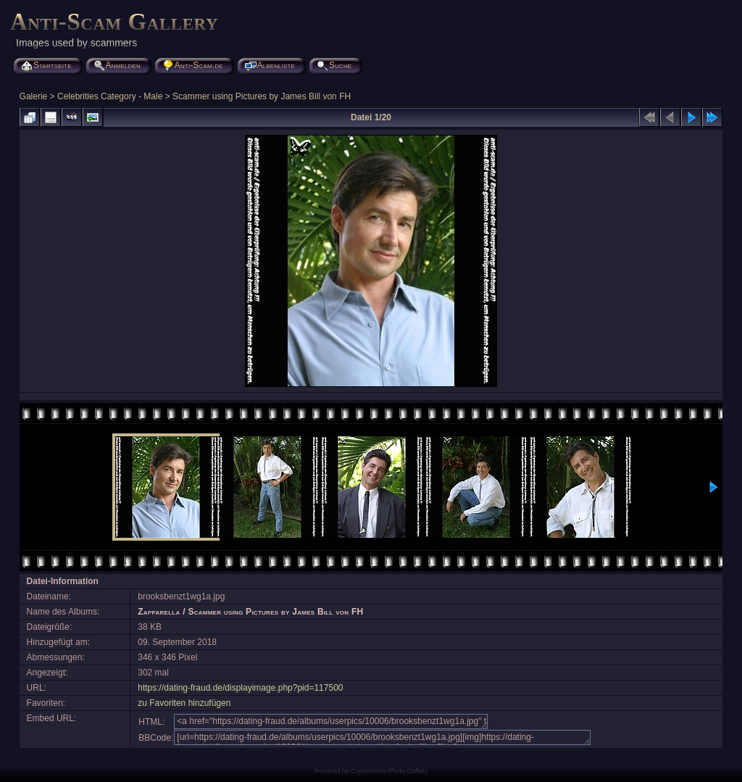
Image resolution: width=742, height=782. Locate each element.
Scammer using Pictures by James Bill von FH (261, 96)
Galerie (34, 96)
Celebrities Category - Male (109, 96)
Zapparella (159, 612)
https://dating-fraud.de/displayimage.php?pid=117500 (240, 688)
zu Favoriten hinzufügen (184, 703)
